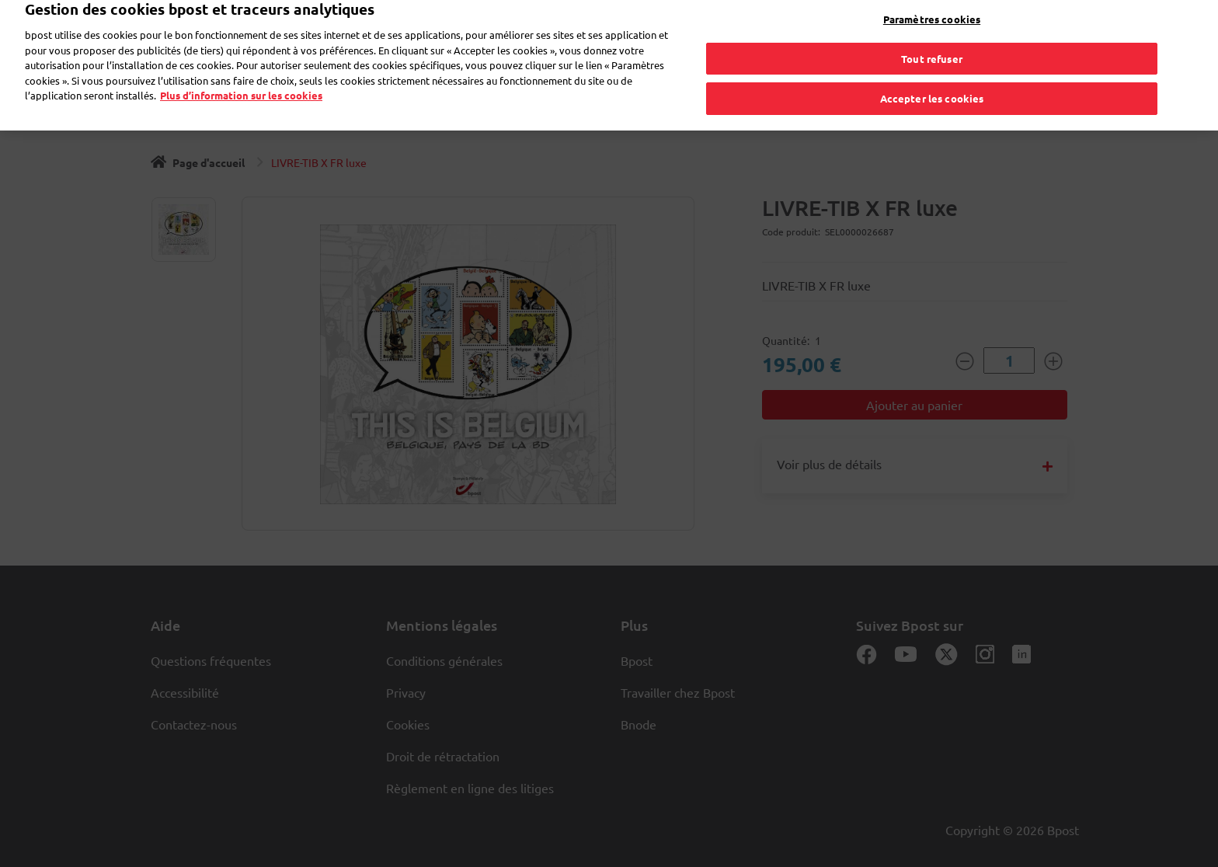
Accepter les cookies (932, 86)
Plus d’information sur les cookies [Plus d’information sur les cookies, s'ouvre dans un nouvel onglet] (241, 83)
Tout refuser (931, 47)
